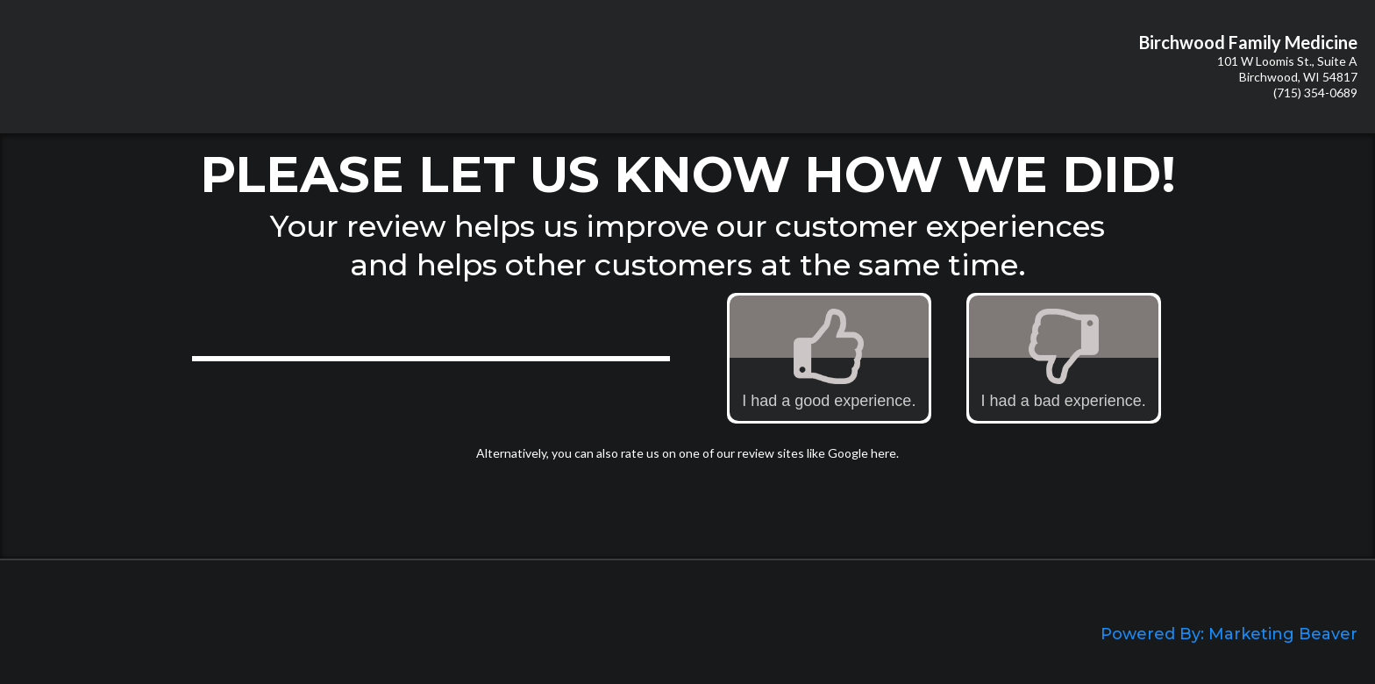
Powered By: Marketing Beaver (1229, 634)
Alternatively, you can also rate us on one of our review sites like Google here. (687, 452)
